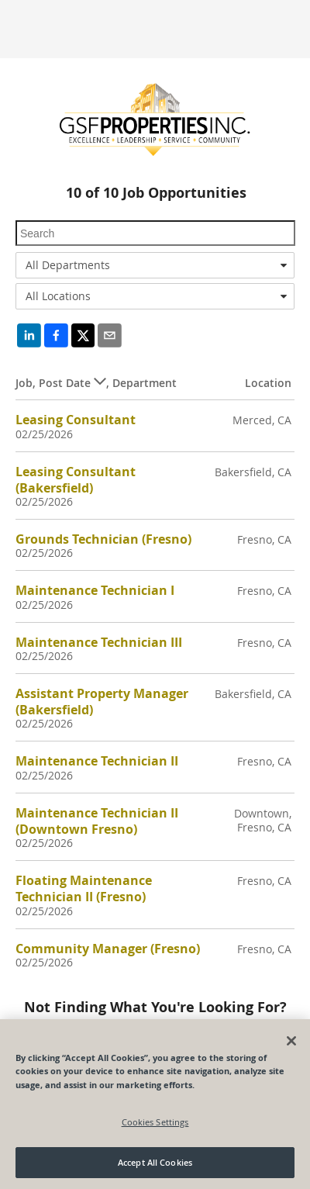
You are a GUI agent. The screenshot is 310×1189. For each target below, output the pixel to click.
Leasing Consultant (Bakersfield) (76, 479)
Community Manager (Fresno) (108, 948)
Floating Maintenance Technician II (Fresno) (84, 888)
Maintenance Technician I (95, 590)
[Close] (291, 1041)
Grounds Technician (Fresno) (103, 539)
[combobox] (155, 265)
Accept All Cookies (155, 1162)
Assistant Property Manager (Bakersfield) (102, 701)
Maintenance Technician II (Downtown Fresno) (97, 821)
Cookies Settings (155, 1122)
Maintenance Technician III (99, 642)
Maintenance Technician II (97, 760)
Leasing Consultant (76, 419)
